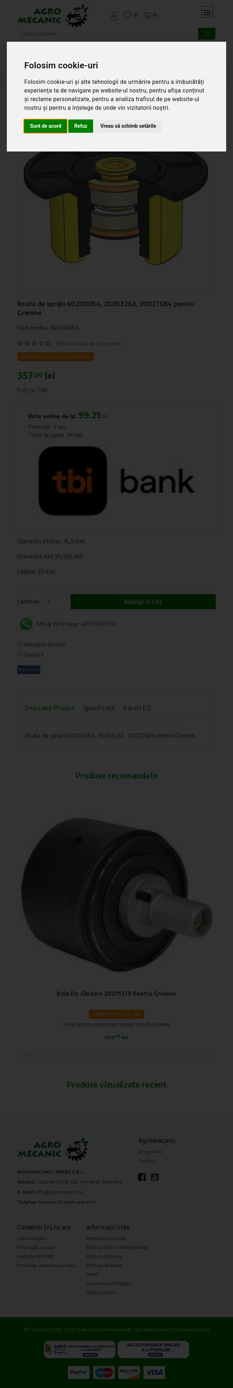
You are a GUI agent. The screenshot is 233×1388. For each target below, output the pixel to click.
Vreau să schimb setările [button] (128, 126)
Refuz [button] (80, 126)
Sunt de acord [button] (45, 126)
